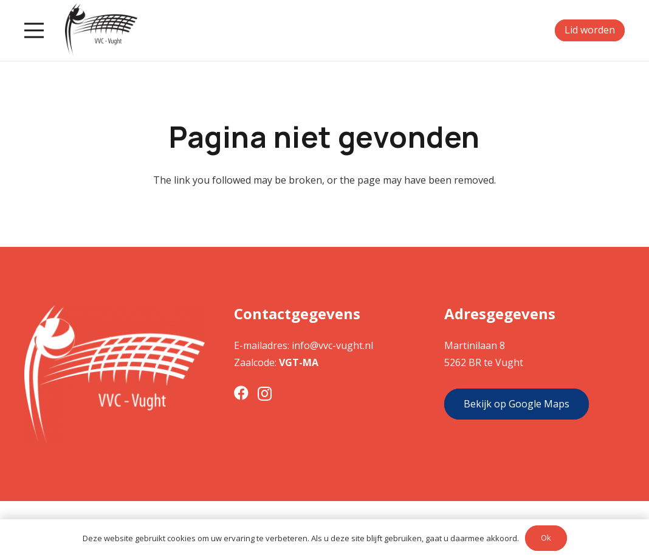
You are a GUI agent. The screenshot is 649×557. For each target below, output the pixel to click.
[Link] (101, 30)
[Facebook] (241, 393)
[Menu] (34, 30)
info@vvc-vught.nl (332, 345)
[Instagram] (265, 393)
